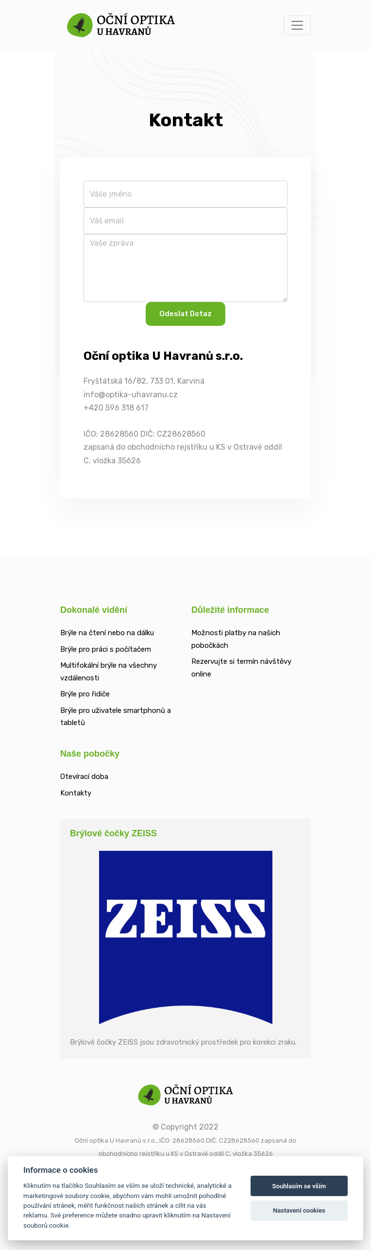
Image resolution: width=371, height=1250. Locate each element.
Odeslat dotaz (185, 313)
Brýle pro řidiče (85, 694)
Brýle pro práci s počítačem (105, 649)
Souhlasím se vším (299, 1186)
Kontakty (75, 793)
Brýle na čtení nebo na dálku (107, 632)
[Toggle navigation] (297, 25)
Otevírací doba (84, 776)
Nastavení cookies (299, 1210)
